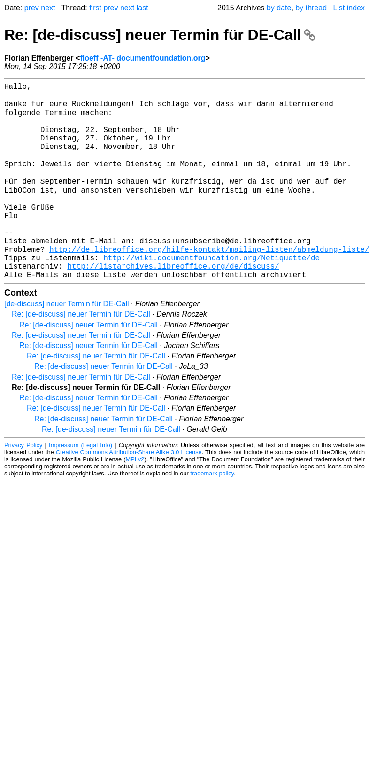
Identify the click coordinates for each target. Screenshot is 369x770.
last (142, 8)
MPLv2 (135, 500)
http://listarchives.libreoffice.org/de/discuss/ (173, 305)
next (48, 8)
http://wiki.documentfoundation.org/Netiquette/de (211, 294)
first (95, 8)
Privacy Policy (23, 486)
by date (279, 8)
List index (349, 8)
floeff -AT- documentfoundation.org (142, 58)
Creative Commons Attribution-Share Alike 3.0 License (129, 493)
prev (31, 8)
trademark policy (212, 514)
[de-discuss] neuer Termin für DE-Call (66, 345)
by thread (311, 8)
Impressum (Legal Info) (80, 486)
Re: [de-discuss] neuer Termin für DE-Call (159, 34)
